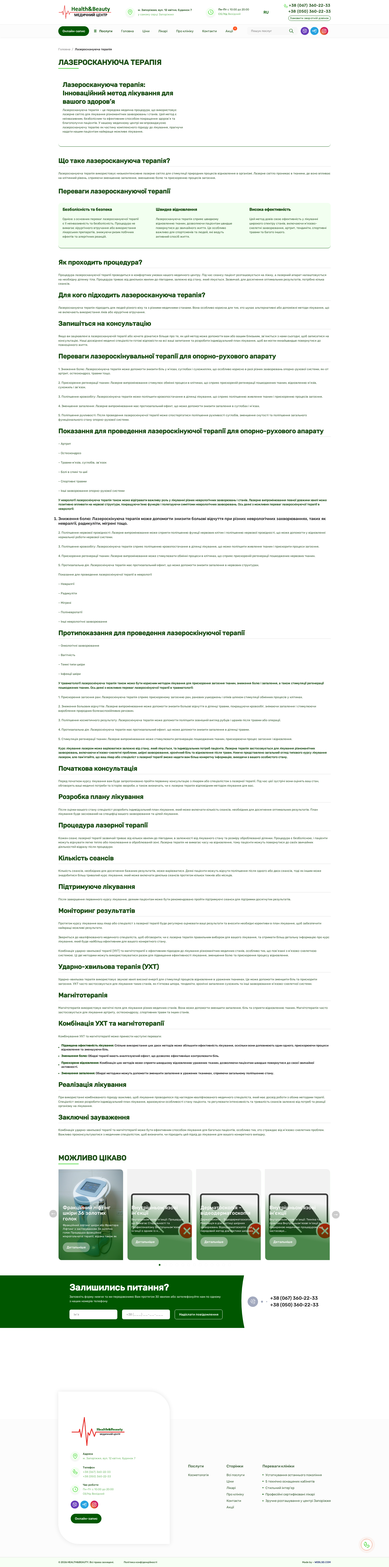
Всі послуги (236, 1475)
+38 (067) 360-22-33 (309, 5)
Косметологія (198, 1475)
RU (266, 12)
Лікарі (162, 31)
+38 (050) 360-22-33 (309, 11)
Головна (127, 31)
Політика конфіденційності (140, 1562)
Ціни (146, 31)
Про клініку (185, 31)
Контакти (209, 31)
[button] (159, 1265)
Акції (229, 31)
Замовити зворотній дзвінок (309, 18)
